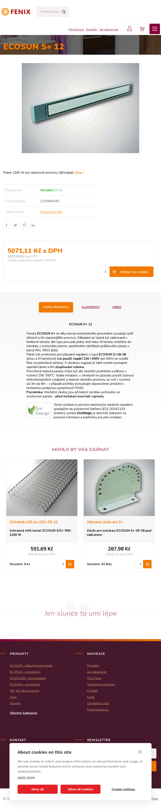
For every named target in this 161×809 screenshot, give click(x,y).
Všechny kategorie (23, 713)
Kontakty (91, 29)
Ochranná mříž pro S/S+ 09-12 (33, 522)
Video (116, 307)
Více (78, 172)
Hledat (63, 11)
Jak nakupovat (108, 29)
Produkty (93, 665)
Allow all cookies (80, 789)
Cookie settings (123, 789)
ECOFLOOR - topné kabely (28, 678)
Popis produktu (56, 307)
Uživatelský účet (98, 703)
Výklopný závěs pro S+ (105, 522)
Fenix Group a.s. (98, 709)
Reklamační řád (51, 212)
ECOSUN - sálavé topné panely (31, 665)
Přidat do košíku (134, 272)
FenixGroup (76, 29)
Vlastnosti (91, 307)
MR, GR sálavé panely (24, 691)
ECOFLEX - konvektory (25, 672)
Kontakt (92, 691)
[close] (140, 751)
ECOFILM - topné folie (25, 684)
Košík (91, 697)
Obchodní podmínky (101, 684)
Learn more (26, 777)
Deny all (38, 789)
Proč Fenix (94, 678)
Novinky (15, 703)
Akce (13, 697)
